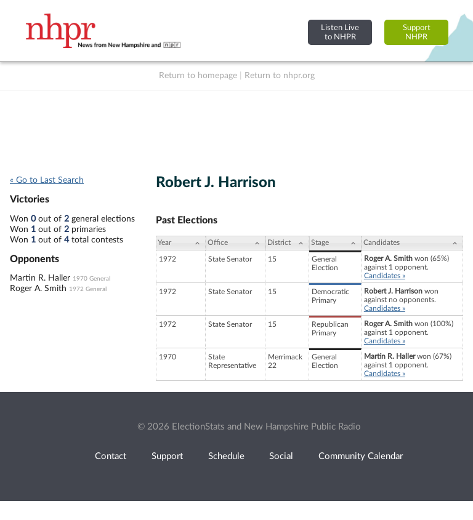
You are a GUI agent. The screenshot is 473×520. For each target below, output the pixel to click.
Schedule (226, 456)
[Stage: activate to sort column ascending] (335, 243)
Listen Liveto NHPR (340, 32)
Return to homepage (198, 75)
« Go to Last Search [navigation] (47, 180)
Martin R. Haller (40, 278)
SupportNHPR (417, 32)
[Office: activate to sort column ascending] (235, 243)
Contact (110, 456)
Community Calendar (360, 456)
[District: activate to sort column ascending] (287, 243)
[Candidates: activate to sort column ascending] (412, 243)
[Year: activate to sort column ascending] (180, 243)
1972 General (88, 289)
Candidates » (384, 275)
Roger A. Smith (38, 288)
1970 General (91, 279)
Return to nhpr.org (280, 75)
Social (281, 456)
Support (167, 456)
